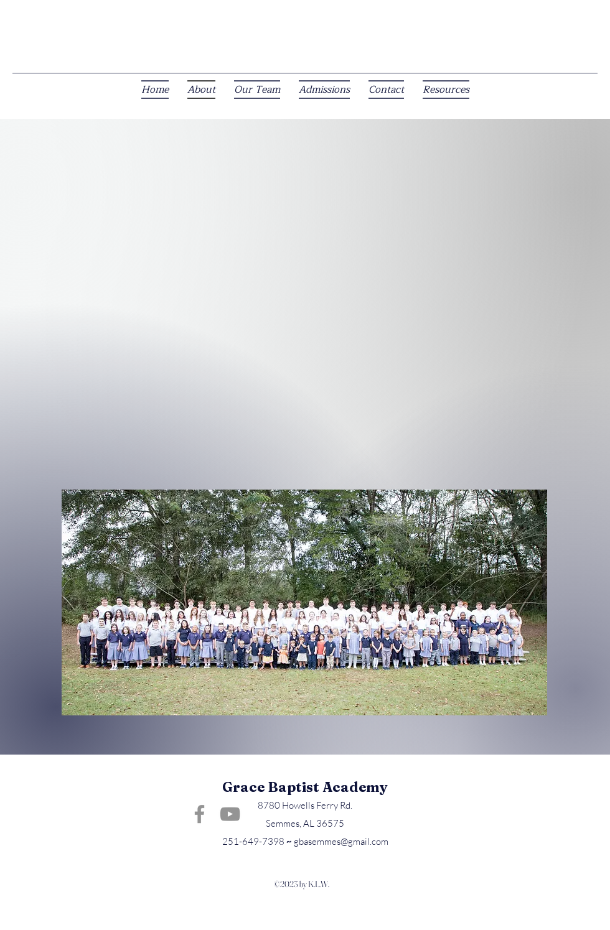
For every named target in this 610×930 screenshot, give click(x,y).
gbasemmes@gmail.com (341, 841)
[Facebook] (199, 814)
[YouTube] (230, 814)
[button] (446, 89)
